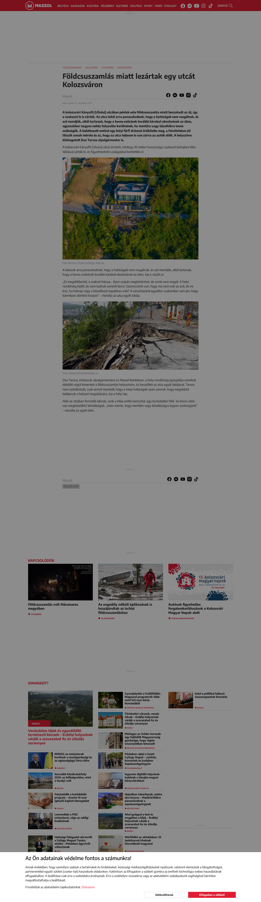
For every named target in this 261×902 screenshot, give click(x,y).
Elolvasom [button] (88, 887)
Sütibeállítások (164, 894)
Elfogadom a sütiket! (212, 894)
